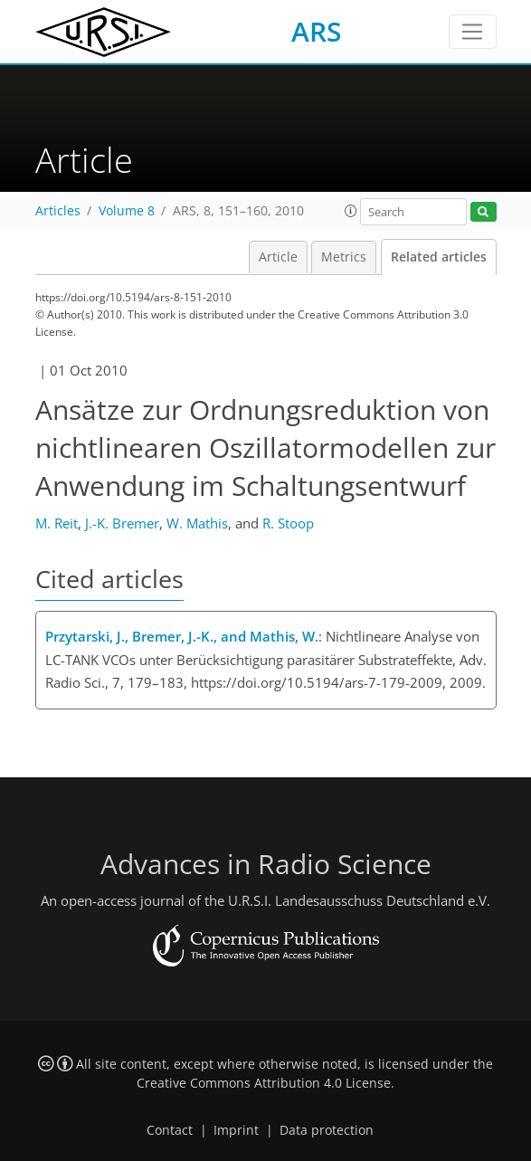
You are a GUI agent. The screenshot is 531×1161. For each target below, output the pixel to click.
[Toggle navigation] (473, 31)
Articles (58, 211)
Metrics (343, 257)
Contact (170, 1130)
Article (278, 257)
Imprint (236, 1130)
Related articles (439, 257)
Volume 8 (127, 211)
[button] (351, 211)
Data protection (327, 1130)
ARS (316, 31)
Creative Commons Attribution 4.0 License (264, 1083)
